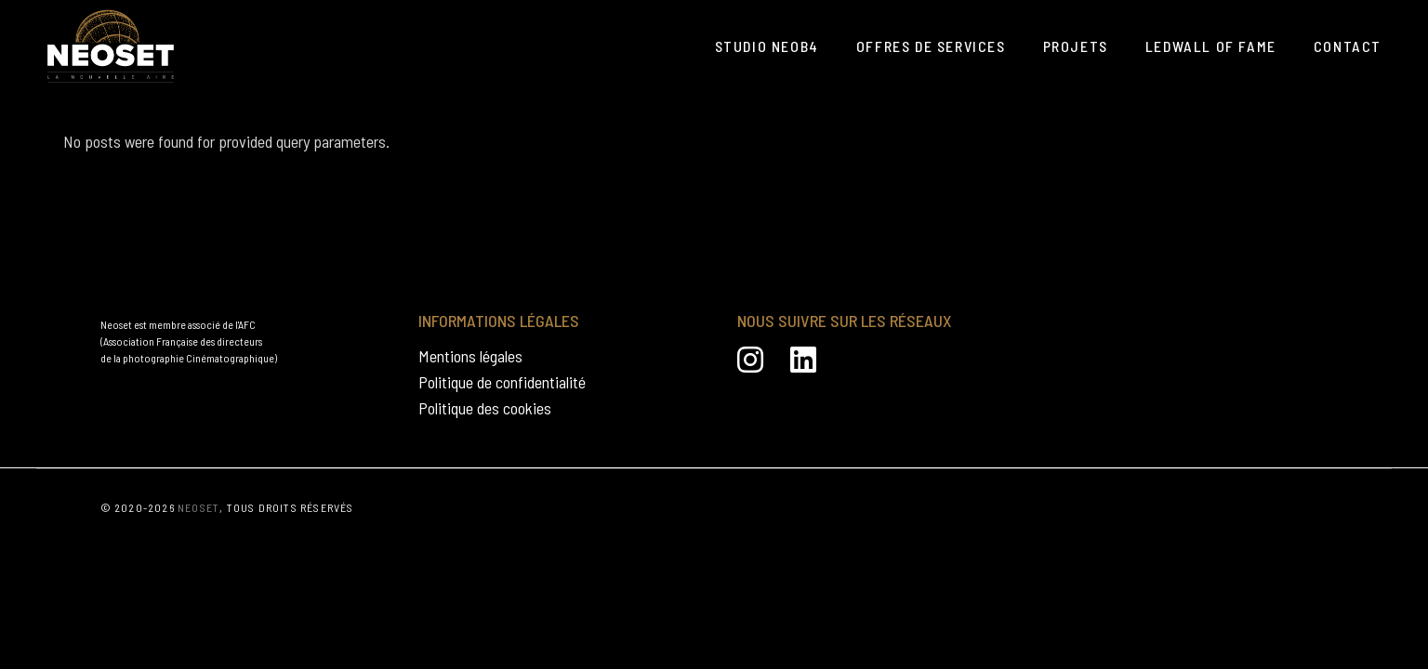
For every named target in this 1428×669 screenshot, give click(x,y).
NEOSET (198, 507)
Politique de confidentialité (502, 382)
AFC (247, 324)
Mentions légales (470, 356)
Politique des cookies (484, 408)
